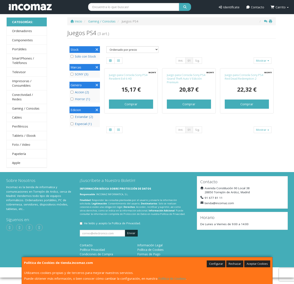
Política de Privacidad (172, 220)
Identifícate (229, 7)
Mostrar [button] (262, 60)
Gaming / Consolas (25, 108)
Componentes (22, 40)
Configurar (216, 264)
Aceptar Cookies (257, 264)
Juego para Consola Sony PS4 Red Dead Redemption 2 (244, 114)
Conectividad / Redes (22, 96)
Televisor (19, 72)
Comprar (131, 141)
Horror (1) (80, 99)
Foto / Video (21, 144)
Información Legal (150, 252)
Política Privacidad (92, 256)
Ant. (180, 60)
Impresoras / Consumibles (22, 83)
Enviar (131, 239)
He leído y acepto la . (112, 230)
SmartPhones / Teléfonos (23, 60)
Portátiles (19, 49)
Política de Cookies (172, 278)
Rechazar (235, 264)
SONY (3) (79, 74)
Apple (16, 163)
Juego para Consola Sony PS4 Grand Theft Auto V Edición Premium (186, 116)
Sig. (197, 60)
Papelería (19, 154)
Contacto (255, 7)
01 (189, 60)
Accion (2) (80, 92)
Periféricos (20, 126)
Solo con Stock (83, 56)
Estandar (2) (82, 116)
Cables (17, 117)
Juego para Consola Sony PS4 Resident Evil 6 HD (128, 114)
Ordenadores (22, 31)
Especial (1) (81, 124)
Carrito (280, 7)
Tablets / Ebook (24, 135)
